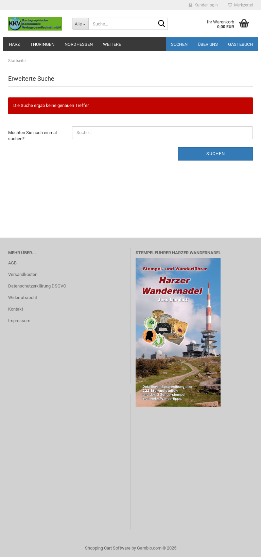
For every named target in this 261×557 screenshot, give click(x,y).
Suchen (179, 44)
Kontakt (15, 309)
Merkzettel (240, 5)
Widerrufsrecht (22, 297)
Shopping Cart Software (107, 548)
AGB (12, 262)
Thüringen (42, 44)
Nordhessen (79, 44)
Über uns (208, 44)
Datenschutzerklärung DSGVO (37, 286)
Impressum (19, 320)
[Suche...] (80, 24)
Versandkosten (22, 274)
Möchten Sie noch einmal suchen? (32, 136)
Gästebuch (240, 44)
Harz (14, 44)
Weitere (112, 44)
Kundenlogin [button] (203, 5)
